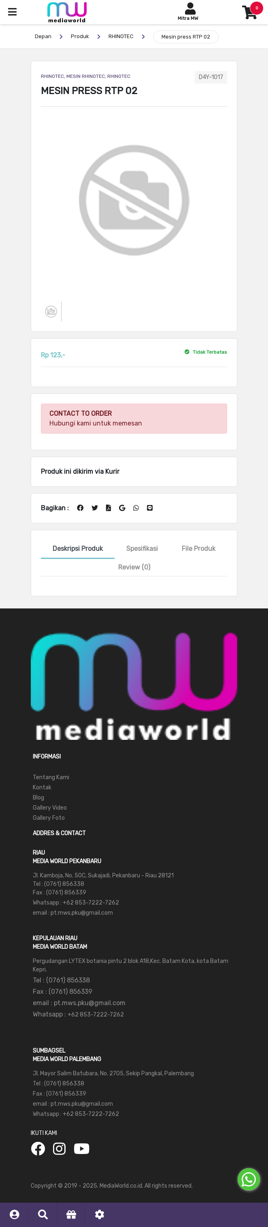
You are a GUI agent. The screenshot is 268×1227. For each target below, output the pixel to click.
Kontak (42, 787)
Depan (43, 36)
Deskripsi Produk (78, 548)
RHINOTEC (121, 36)
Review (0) (134, 567)
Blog (38, 797)
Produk (80, 36)
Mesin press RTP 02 (186, 37)
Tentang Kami (51, 777)
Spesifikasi (142, 548)
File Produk (198, 548)
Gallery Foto (49, 817)
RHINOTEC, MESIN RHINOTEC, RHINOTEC (85, 76)
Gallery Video (50, 807)
